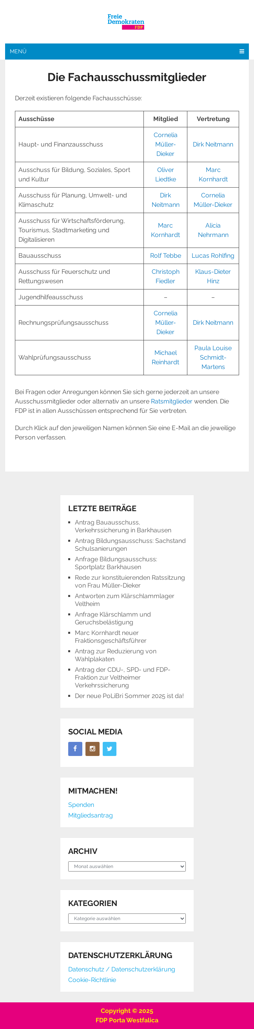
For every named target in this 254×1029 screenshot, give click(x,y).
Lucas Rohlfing (213, 255)
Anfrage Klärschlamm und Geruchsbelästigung (113, 618)
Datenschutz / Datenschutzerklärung (121, 969)
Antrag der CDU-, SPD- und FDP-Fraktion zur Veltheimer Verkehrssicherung (123, 677)
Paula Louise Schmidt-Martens (213, 357)
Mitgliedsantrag (90, 815)
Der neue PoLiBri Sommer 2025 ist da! (129, 696)
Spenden (81, 804)
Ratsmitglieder (171, 401)
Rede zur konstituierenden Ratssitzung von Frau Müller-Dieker (130, 581)
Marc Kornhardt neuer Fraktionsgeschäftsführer (111, 636)
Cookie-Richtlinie (92, 980)
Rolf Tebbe (165, 255)
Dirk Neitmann (213, 144)
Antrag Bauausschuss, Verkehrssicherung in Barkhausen (123, 526)
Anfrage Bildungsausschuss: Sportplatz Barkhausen (116, 563)
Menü (18, 51)
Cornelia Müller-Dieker (166, 144)
